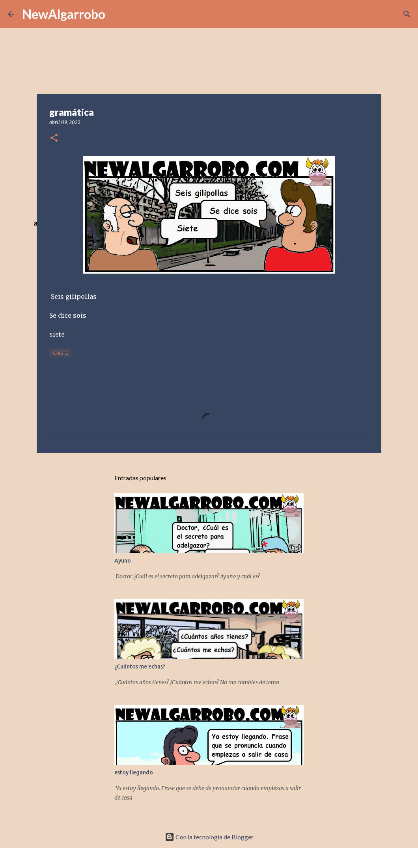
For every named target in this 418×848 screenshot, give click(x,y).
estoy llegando (133, 772)
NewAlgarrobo (63, 14)
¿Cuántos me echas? (139, 666)
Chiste (60, 353)
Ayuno (122, 560)
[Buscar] (407, 14)
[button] (54, 138)
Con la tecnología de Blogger (209, 837)
